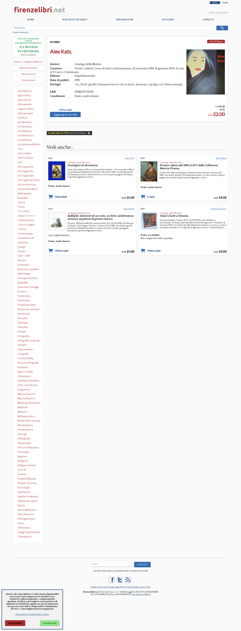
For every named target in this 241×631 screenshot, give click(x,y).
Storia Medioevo (27, 510)
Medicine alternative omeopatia (24, 407)
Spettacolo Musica (28, 496)
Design (21, 247)
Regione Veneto (219, 209)
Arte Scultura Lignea (25, 158)
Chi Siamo (168, 19)
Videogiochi (25, 536)
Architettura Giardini (25, 140)
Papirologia (24, 443)
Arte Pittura (216, 41)
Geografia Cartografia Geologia (24, 354)
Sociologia (24, 487)
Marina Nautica (26, 398)
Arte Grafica (24, 153)
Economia (23, 264)
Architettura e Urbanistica (26, 136)
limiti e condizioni (28, 55)
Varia (21, 523)
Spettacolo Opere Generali (28, 501)
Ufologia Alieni (26, 518)
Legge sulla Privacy (118, 587)
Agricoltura (24, 95)
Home (30, 19)
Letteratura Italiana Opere (28, 381)
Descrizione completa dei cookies (32, 614)
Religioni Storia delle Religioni (26, 465)
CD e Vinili (24, 211)
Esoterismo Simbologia (24, 314)
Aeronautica (25, 91)
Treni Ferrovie (26, 514)
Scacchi (22, 469)
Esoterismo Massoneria (24, 300)
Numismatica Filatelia (25, 425)
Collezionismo (26, 220)
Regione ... (23, 456)
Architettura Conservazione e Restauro (27, 131)
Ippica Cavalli (25, 371)
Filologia (23, 322)
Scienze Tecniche (27, 483)
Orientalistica (25, 429)
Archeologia (25, 122)
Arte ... (21, 149)
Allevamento (25, 104)
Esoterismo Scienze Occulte (29, 309)
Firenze (22, 331)
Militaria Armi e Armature (26, 416)
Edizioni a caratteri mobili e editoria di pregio (29, 269)
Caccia (21, 202)
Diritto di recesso (98, 587)
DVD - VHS (24, 255)
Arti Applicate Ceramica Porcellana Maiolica (29, 167)
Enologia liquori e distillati (28, 278)
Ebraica (22, 260)
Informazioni (124, 19)
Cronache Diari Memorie (26, 238)
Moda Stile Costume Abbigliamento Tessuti (29, 421)
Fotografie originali (29, 340)
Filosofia (22, 327)
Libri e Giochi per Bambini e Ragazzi (28, 385)
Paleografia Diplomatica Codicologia (25, 439)
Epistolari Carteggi (28, 287)
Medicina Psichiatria (29, 403)
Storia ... (22, 505)
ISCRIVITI (142, 564)
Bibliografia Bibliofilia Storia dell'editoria (27, 193)
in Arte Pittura (69, 133)
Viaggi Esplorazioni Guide (29, 532)
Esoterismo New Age (27, 305)
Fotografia (23, 336)
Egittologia (24, 273)
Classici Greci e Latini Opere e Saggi (29, 216)
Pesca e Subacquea (28, 447)
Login (211, 13)
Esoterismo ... (25, 296)
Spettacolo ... (25, 492)
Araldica (22, 117)
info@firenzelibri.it (141, 594)
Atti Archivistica (27, 184)
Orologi (22, 434)
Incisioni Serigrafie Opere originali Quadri (28, 363)
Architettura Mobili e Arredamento (29, 144)
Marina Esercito (26, 394)
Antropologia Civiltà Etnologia (27, 113)
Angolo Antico (26, 108)
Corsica (22, 229)
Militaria (22, 411)
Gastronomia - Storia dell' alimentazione (26, 349)
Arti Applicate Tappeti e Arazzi (27, 176)
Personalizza (15, 623)
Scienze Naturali (27, 478)
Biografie (23, 198)
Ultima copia (65, 109)
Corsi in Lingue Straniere (26, 225)
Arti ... (21, 162)
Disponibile (61, 196)
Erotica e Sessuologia (24, 292)
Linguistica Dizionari (24, 390)
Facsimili (23, 318)
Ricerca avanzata (20, 32)
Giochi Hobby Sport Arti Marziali (28, 358)
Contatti (208, 19)
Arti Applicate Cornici (26, 171)
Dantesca (23, 242)
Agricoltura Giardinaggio (25, 100)
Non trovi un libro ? (75, 19)
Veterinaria (24, 527)
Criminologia (25, 233)
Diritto (22, 251)
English (225, 3)
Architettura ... (26, 126)
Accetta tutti (49, 623)
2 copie (151, 196)
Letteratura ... (25, 376)
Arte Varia (129, 158)
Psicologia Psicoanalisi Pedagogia (24, 452)
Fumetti (22, 345)
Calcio (21, 206)
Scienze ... (23, 474)
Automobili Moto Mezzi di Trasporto (28, 189)
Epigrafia (23, 282)
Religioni (23, 460)
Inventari (23, 367)
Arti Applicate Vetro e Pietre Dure (29, 180)
